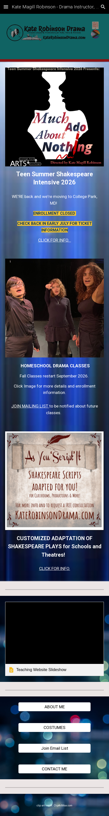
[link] (54, 639)
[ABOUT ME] (54, 707)
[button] (6, 7)
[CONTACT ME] (54, 769)
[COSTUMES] (54, 727)
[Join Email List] (54, 748)
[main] (54, 178)
